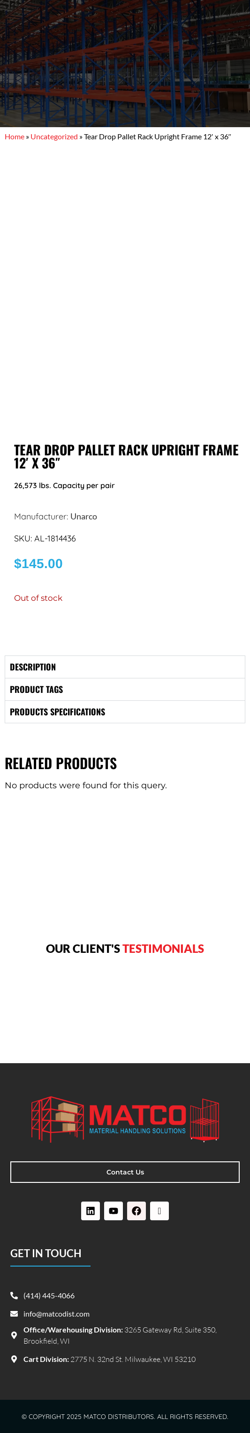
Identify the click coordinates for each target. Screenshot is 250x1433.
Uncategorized (54, 136)
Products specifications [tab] (57, 712)
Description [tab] (33, 667)
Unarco (83, 516)
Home (14, 136)
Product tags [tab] (36, 689)
